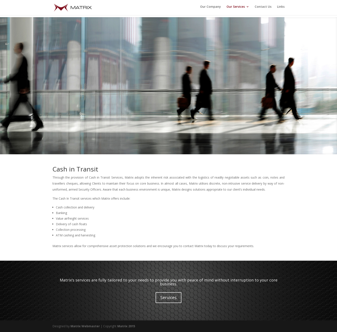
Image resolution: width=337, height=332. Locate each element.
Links (281, 9)
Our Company (210, 9)
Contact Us (263, 9)
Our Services (236, 9)
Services (168, 297)
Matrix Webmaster (85, 326)
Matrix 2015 (126, 326)
